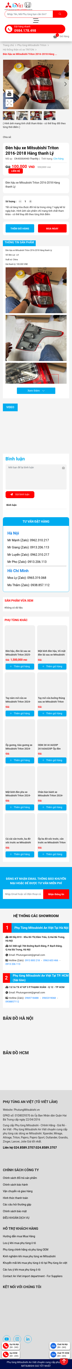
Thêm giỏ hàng (20, 228)
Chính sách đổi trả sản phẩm (20, 1177)
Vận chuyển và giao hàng (17, 1191)
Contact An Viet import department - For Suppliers (32, 1276)
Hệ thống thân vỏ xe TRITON (18, 49)
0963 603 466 (50, 960)
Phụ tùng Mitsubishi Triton (31, 45)
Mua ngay (52, 228)
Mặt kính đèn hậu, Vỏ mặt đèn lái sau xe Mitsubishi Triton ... (52, 655)
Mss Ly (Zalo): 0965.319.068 (26, 578)
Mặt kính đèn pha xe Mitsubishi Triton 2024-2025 (18, 796)
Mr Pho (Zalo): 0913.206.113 (27, 562)
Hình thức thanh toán (15, 1197)
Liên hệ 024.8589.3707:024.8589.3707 (30, 1147)
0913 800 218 (32, 960)
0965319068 (49, 997)
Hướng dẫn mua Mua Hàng (19, 1236)
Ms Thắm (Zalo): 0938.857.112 (28, 585)
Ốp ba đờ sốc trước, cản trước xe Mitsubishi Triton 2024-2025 (52, 842)
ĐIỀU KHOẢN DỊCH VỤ (16, 1217)
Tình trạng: (47, 158)
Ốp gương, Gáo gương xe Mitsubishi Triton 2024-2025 (19, 749)
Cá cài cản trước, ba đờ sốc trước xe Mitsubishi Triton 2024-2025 (18, 842)
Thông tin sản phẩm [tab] (19, 242)
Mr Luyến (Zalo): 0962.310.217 (28, 554)
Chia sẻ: (7, 137)
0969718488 (32, 997)
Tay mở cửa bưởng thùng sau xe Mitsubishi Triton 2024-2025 (51, 702)
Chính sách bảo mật (15, 1211)
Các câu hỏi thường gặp (17, 1204)
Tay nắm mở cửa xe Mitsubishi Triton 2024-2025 (18, 702)
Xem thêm (35, 390)
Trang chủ (8, 45)
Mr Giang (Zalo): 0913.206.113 (28, 547)
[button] (65, 84)
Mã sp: (9, 158)
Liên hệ (15, 171)
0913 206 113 (13, 964)
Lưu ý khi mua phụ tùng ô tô (19, 1243)
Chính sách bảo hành (15, 1184)
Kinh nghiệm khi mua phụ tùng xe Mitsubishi (29, 1256)
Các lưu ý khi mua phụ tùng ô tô (22, 1269)
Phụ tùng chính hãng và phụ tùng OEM (25, 1249)
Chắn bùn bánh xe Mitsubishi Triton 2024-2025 (50, 796)
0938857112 (12, 1001)
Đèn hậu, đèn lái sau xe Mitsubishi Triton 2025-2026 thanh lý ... (18, 655)
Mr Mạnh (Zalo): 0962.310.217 (28, 540)
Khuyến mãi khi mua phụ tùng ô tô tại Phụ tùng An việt (35, 1262)
